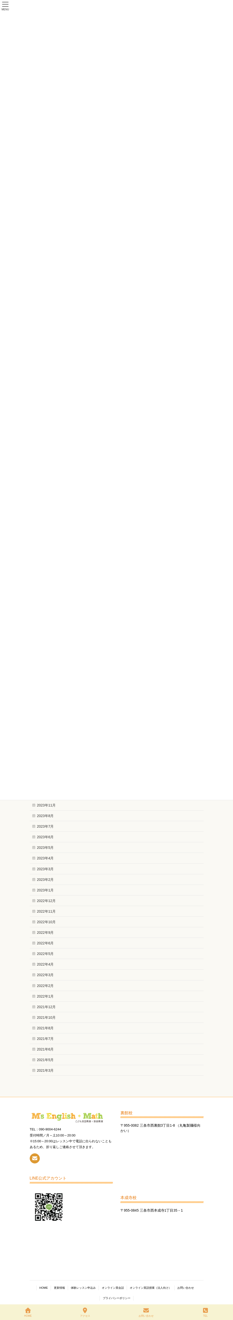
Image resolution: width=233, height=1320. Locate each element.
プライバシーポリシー (116, 1298)
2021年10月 (46, 1017)
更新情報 (59, 1287)
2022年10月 (46, 922)
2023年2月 (45, 880)
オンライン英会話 (113, 1287)
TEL (205, 1312)
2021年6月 (45, 1049)
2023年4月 (45, 858)
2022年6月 (45, 943)
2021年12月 (46, 1007)
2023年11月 (46, 805)
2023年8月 (45, 816)
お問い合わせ (185, 1287)
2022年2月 (45, 986)
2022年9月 (45, 933)
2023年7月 (45, 826)
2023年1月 (45, 890)
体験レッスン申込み (83, 1287)
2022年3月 (45, 975)
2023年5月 (45, 848)
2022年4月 (45, 964)
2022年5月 (45, 954)
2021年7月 (45, 1039)
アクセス (85, 1312)
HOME (43, 1287)
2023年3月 (45, 869)
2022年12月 (46, 901)
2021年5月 (45, 1060)
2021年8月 (45, 1028)
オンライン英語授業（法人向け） (150, 1287)
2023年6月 (45, 837)
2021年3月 (45, 1070)
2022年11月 (46, 911)
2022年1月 (45, 996)
